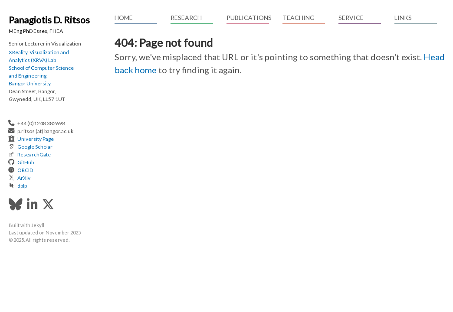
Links (403, 17)
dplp (22, 185)
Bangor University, (30, 83)
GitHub (25, 162)
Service (351, 17)
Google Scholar (35, 146)
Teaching (298, 17)
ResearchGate (34, 154)
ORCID (25, 170)
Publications (247, 17)
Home (124, 17)
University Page (35, 139)
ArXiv (23, 178)
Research (186, 17)
